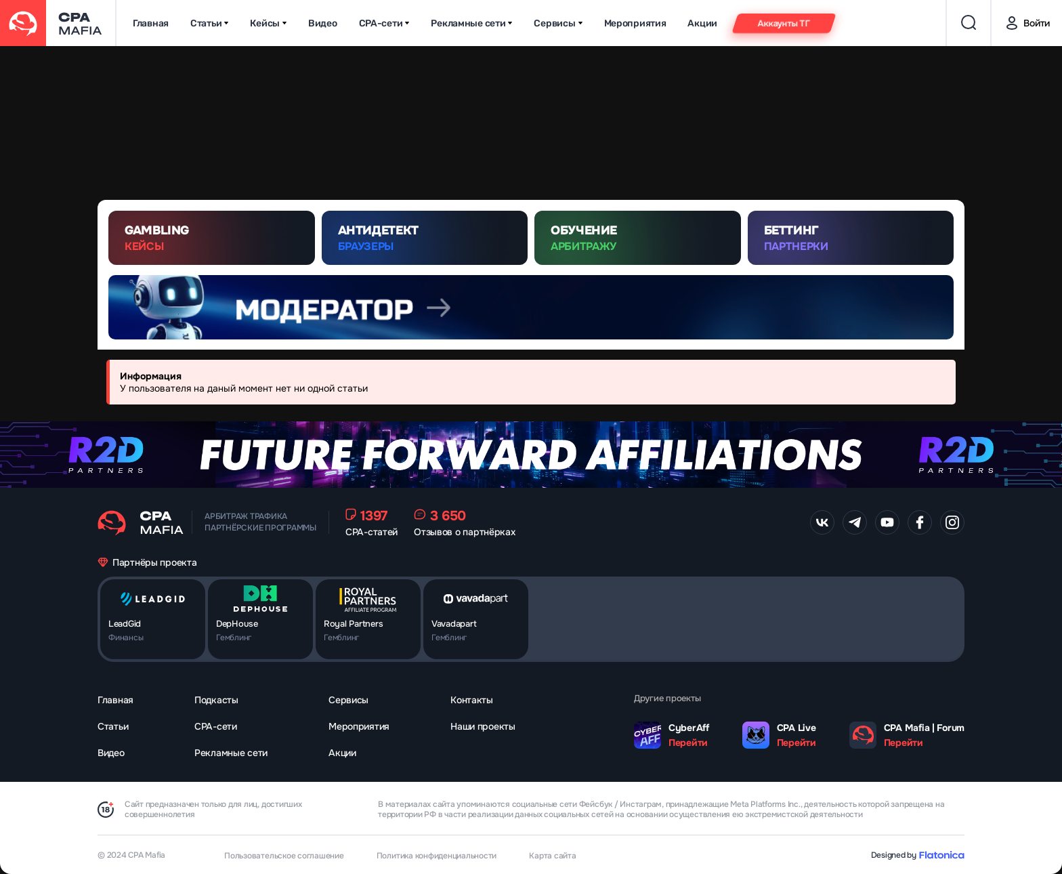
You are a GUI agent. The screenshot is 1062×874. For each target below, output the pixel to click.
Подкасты (216, 700)
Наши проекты (482, 726)
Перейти (688, 742)
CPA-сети (384, 23)
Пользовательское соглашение (284, 855)
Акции (702, 23)
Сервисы (558, 23)
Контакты (471, 700)
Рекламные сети (471, 23)
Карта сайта (552, 855)
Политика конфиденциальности (437, 855)
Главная (151, 23)
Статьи (209, 23)
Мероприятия (635, 23)
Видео (322, 23)
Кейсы (268, 23)
